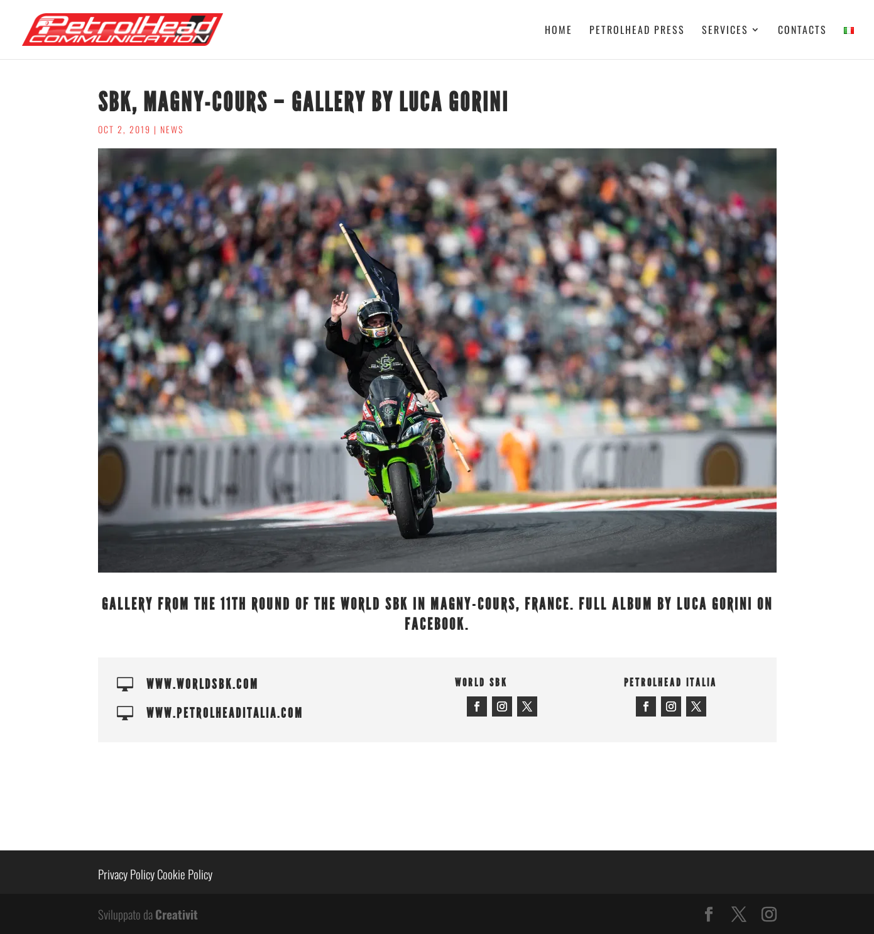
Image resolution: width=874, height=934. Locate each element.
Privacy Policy (126, 873)
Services (725, 31)
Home (558, 31)
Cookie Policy (184, 873)
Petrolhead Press (637, 31)
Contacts (802, 31)
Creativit (176, 914)
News (171, 129)
